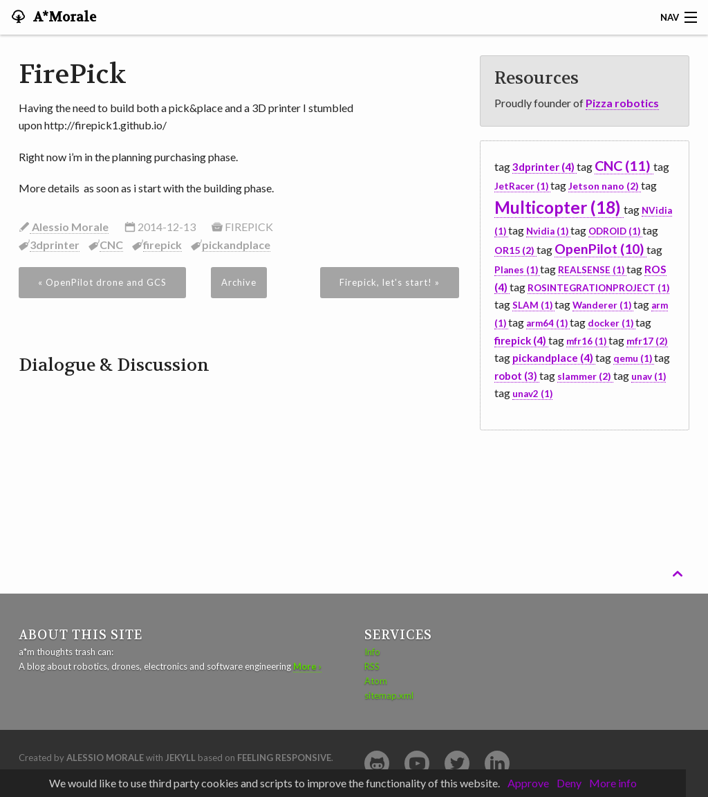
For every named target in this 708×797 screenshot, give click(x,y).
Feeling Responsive (284, 757)
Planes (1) (517, 269)
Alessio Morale (69, 226)
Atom (375, 680)
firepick (162, 244)
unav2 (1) (532, 393)
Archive (239, 282)
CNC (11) (624, 165)
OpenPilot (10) (600, 249)
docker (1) (611, 323)
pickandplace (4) (553, 357)
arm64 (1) (548, 323)
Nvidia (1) (548, 231)
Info (372, 651)
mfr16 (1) (587, 341)
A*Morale (63, 17)
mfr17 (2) (647, 341)
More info (613, 782)
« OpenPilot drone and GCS (102, 282)
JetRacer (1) (522, 186)
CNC (111, 244)
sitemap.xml (388, 695)
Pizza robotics (622, 102)
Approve (528, 782)
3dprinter (55, 244)
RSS (372, 666)
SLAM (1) (533, 305)
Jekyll (180, 757)
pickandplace (236, 244)
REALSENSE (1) (592, 269)
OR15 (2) (515, 250)
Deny (569, 782)
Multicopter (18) (559, 207)
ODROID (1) (615, 231)
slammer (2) (585, 376)
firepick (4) (521, 340)
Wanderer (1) (602, 305)
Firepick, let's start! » (389, 282)
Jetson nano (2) (604, 186)
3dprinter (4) (544, 167)
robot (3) (516, 375)
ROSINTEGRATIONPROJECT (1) (598, 287)
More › (307, 666)
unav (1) (648, 376)
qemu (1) (633, 358)
